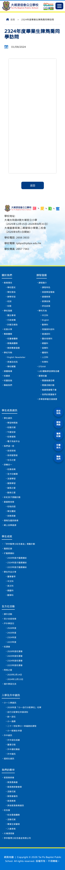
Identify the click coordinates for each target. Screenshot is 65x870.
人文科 (45, 357)
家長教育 (11, 801)
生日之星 (11, 460)
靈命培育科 (47, 339)
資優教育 (46, 297)
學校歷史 (11, 287)
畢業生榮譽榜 (13, 824)
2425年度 (11, 633)
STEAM (42, 367)
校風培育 (11, 469)
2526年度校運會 (15, 651)
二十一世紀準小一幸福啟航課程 (21, 726)
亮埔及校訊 (12, 362)
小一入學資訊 (10, 703)
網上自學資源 (10, 525)
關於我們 (7, 275)
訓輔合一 (8, 465)
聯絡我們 (8, 385)
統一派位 (11, 717)
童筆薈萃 (11, 577)
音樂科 (45, 348)
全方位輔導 (12, 474)
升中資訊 (8, 735)
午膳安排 (11, 432)
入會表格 (11, 829)
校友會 (7, 810)
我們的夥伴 (8, 769)
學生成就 (7, 536)
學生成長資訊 (9, 410)
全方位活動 (8, 606)
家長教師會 (9, 778)
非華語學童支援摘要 (47, 399)
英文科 (10, 586)
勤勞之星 (11, 493)
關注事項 (11, 315)
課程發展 (41, 275)
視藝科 (45, 343)
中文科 (45, 315)
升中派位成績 (13, 740)
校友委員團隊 (13, 815)
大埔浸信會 (9, 833)
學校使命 (11, 292)
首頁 (12, 19)
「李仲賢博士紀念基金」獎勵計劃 (19, 544)
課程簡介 (42, 283)
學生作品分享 (10, 572)
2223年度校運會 (15, 665)
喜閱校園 (42, 376)
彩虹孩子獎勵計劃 (12, 497)
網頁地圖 (9, 857)
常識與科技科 (48, 329)
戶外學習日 (9, 623)
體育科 (45, 353)
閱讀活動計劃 (48, 385)
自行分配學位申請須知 (17, 712)
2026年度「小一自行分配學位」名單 (24, 707)
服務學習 (11, 483)
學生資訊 (8, 418)
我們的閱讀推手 (49, 394)
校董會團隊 (12, 339)
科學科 (45, 362)
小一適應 (11, 721)
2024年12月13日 (15, 679)
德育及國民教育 (11, 520)
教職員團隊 (12, 343)
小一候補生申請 (14, 731)
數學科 (45, 325)
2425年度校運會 (15, 656)
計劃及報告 (12, 325)
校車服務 (11, 437)
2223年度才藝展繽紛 (17, 567)
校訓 (9, 301)
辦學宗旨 (11, 297)
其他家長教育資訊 (15, 805)
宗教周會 (11, 516)
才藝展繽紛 (9, 553)
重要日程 (11, 745)
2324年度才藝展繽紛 (17, 563)
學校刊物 (8, 353)
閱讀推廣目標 (48, 380)
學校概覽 (11, 367)
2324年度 (11, 637)
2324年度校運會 (15, 661)
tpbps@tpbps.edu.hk (28, 243)
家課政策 (46, 301)
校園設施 (8, 380)
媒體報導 (8, 371)
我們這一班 (9, 446)
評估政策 (46, 306)
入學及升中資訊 (11, 695)
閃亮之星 (8, 670)
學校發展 (8, 311)
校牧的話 (11, 507)
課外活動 (8, 614)
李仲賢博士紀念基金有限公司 (17, 838)
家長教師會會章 (14, 787)
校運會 (7, 647)
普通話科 (46, 334)
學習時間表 (12, 423)
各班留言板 (12, 455)
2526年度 (11, 628)
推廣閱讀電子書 (49, 390)
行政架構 (11, 320)
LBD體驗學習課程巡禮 (48, 371)
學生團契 (11, 511)
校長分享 (8, 329)
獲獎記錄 (8, 549)
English (45, 320)
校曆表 (7, 376)
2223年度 (11, 642)
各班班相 (11, 451)
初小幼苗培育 (10, 619)
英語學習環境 (48, 292)
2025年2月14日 (14, 675)
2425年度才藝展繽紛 (17, 558)
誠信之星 (11, 488)
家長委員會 (12, 782)
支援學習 (11, 479)
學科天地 (42, 311)
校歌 (9, 306)
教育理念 (8, 283)
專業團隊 (8, 334)
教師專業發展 (13, 348)
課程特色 (46, 287)
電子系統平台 (13, 441)
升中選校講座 (13, 749)
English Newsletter (16, 357)
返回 (32, 185)
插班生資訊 (9, 759)
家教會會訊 (12, 796)
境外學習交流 (10, 684)
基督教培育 (9, 502)
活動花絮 (11, 792)
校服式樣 (11, 427)
